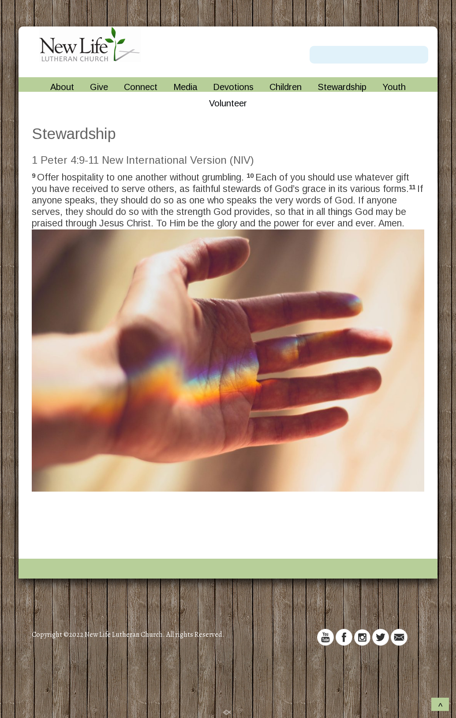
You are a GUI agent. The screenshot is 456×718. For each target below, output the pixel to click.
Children (285, 87)
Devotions (233, 87)
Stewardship (342, 87)
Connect (140, 87)
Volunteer (228, 103)
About (62, 87)
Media (185, 87)
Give (99, 87)
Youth (394, 87)
